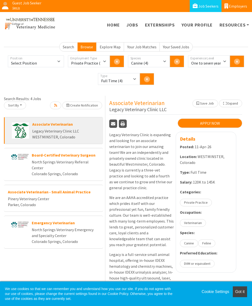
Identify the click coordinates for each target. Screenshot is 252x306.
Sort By (13, 105)
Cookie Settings (215, 292)
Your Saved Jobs (176, 46)
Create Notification (82, 105)
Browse (86, 46)
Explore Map (110, 46)
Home (113, 25)
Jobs (132, 25)
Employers (235, 6)
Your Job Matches (142, 46)
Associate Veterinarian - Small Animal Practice (49, 191)
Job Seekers (206, 6)
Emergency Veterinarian (53, 222)
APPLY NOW (210, 123)
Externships (160, 25)
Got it (240, 292)
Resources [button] (232, 25)
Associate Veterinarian (52, 124)
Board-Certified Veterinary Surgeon (63, 155)
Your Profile (197, 25)
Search (68, 46)
